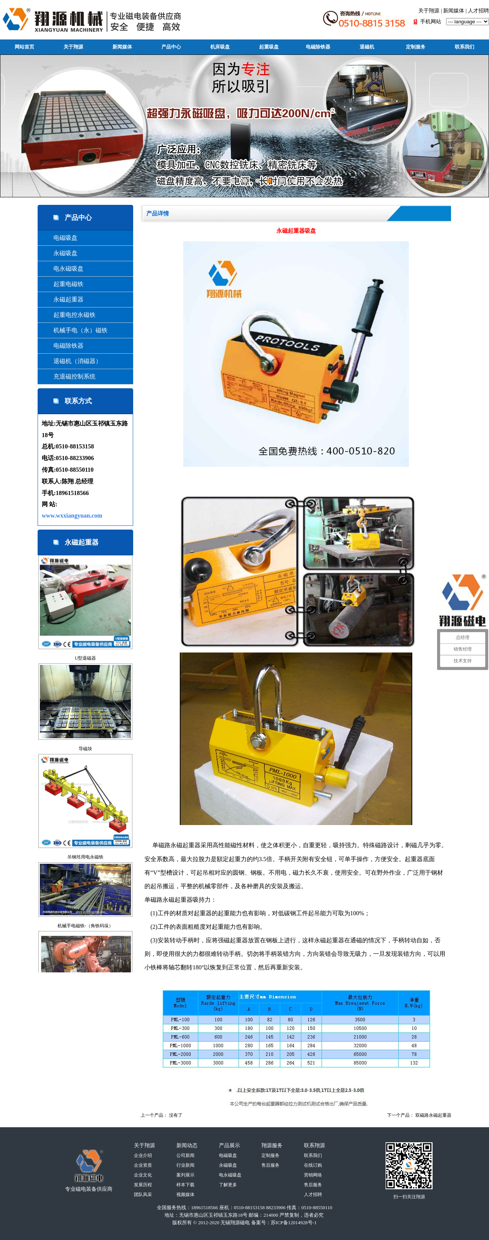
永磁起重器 (62, 299)
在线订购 (313, 1165)
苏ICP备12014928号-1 (294, 1222)
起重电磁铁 (62, 284)
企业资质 (143, 1165)
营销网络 (313, 1175)
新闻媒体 (453, 11)
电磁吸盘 (59, 238)
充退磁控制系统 (68, 376)
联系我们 (464, 47)
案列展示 (185, 1175)
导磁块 (85, 748)
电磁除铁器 (318, 47)
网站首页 (24, 47)
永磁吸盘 (59, 253)
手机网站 (430, 21)
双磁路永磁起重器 (433, 1115)
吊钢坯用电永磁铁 (85, 857)
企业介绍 (143, 1155)
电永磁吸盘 (62, 268)
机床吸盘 (220, 47)
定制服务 (415, 47)
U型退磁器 (85, 658)
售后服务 (270, 1165)
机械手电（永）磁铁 (74, 330)
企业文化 (143, 1175)
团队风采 (143, 1194)
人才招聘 (478, 11)
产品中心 (171, 47)
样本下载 (185, 1184)
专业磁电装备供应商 (88, 1189)
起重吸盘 (269, 47)
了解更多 (228, 1184)
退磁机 (367, 47)
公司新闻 (185, 1155)
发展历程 (143, 1184)
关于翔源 (428, 11)
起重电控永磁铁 (68, 315)
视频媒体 (185, 1194)
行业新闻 (185, 1165)
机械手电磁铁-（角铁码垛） (85, 925)
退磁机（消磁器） (71, 361)
